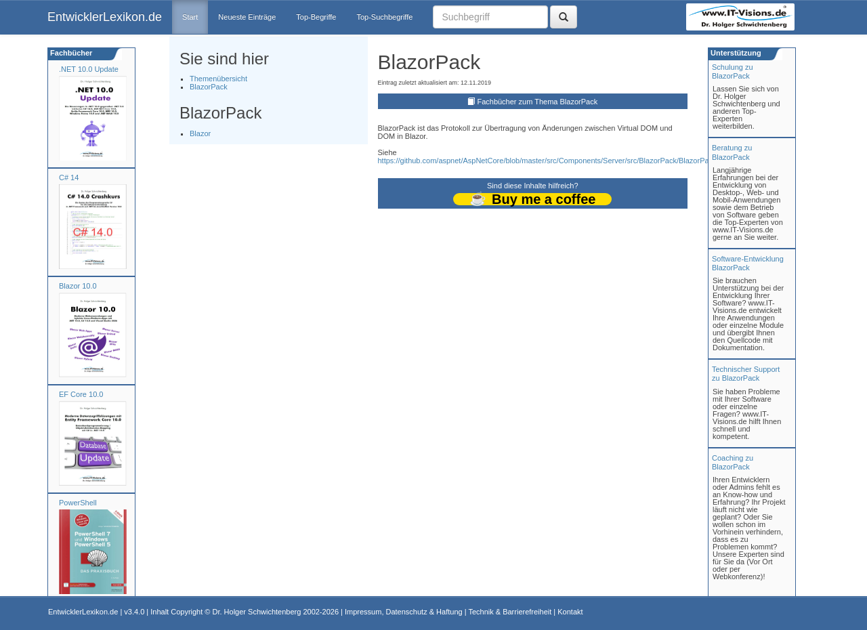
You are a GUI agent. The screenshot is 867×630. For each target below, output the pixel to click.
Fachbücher (70, 53)
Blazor (200, 133)
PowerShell (78, 503)
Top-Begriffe (316, 17)
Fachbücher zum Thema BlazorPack (537, 102)
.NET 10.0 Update (89, 69)
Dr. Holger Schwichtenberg (257, 612)
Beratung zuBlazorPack (732, 152)
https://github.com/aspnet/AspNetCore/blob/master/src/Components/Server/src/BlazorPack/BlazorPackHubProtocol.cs (572, 160)
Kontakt (570, 612)
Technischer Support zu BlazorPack (746, 373)
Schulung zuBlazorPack (732, 71)
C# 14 (69, 177)
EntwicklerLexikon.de (104, 17)
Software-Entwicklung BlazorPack (748, 263)
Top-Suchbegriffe (384, 17)
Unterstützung (735, 53)
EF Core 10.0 (81, 394)
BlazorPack (209, 87)
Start (190, 17)
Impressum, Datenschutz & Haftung (404, 612)
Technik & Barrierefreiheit (509, 612)
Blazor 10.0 (78, 286)
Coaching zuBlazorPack (732, 462)
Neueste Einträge (247, 17)
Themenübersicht (218, 79)
